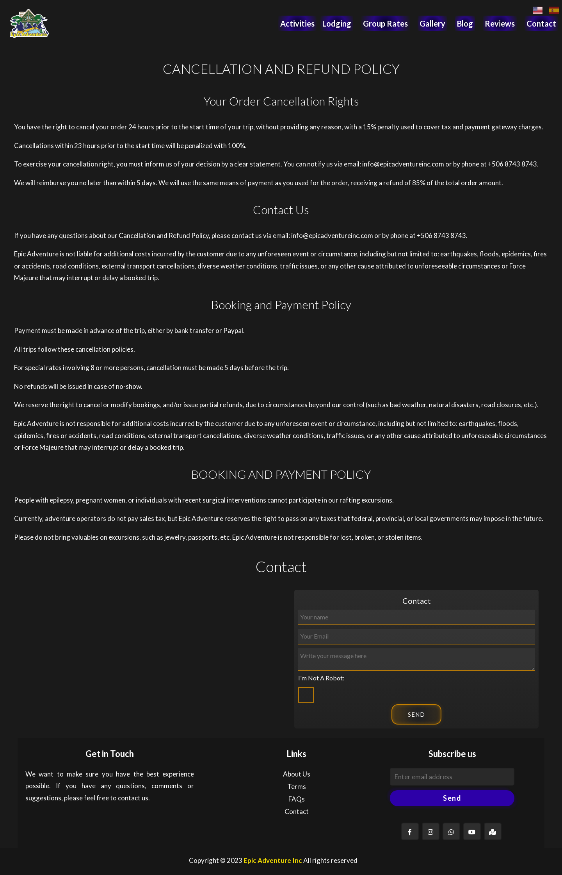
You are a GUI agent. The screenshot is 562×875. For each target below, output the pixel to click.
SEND (416, 714)
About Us (296, 774)
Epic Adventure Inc (273, 860)
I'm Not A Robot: (321, 678)
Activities (297, 23)
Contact (541, 23)
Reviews (500, 23)
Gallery (432, 23)
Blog (465, 23)
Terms (296, 786)
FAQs (296, 799)
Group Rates (385, 23)
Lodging (336, 23)
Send (452, 798)
